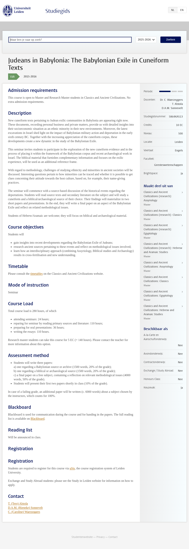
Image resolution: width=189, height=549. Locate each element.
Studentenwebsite (82, 537)
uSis (72, 468)
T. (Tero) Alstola (18, 503)
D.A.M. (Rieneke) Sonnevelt (25, 507)
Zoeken (170, 39)
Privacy (100, 537)
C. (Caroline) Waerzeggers (24, 511)
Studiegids (57, 11)
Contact (112, 537)
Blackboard (38, 418)
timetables (36, 273)
